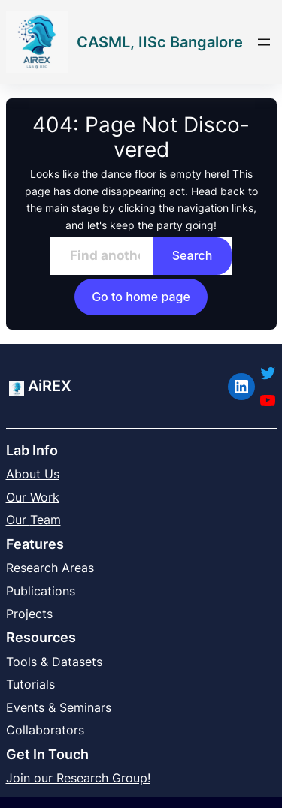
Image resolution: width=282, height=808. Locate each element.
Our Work (32, 497)
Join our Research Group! (78, 777)
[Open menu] (264, 42)
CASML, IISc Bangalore (160, 42)
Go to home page (141, 296)
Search (192, 255)
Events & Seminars (58, 707)
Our (18, 519)
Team (45, 519)
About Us (32, 473)
